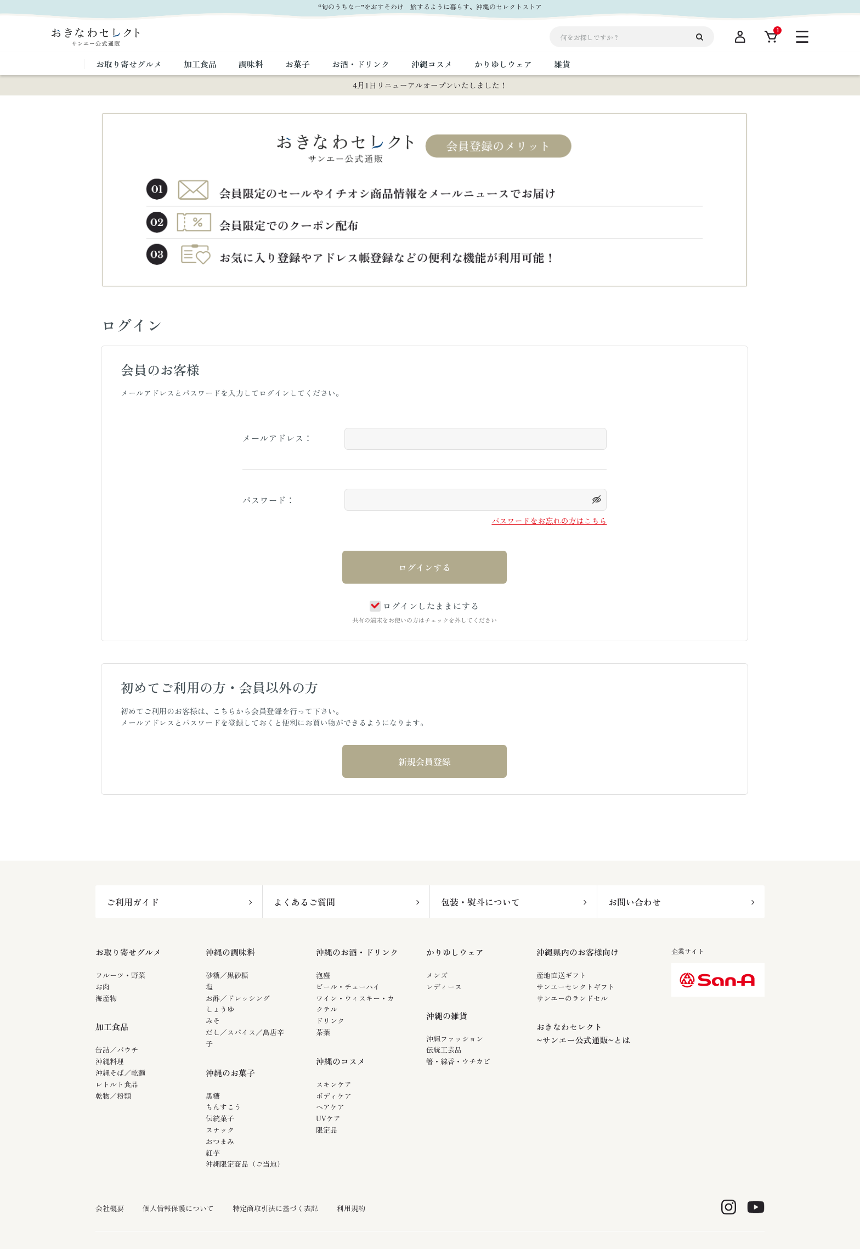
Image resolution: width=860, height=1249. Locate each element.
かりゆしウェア (455, 952)
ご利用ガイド (132, 901)
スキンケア (334, 1084)
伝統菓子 (220, 1118)
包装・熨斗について (480, 901)
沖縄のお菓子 (230, 1072)
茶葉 (323, 1032)
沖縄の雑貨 (446, 1015)
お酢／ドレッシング (238, 998)
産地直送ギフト (561, 975)
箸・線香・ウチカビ (458, 1061)
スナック (220, 1129)
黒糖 (213, 1095)
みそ (213, 1020)
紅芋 (213, 1153)
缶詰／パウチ (116, 1049)
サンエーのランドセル (572, 998)
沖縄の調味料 (230, 952)
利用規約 (351, 1208)
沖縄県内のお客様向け (577, 952)
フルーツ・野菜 (120, 975)
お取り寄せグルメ (128, 952)
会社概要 (109, 1208)
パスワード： (268, 499)
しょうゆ (220, 1009)
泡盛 (323, 975)
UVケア (328, 1118)
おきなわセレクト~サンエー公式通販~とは (583, 1033)
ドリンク (330, 1020)
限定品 (326, 1129)
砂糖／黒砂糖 (227, 975)
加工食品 (111, 1026)
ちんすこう (223, 1106)
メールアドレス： (277, 437)
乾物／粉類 (113, 1095)
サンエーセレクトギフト (575, 986)
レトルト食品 (116, 1084)
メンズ (437, 975)
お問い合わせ (634, 901)
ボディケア (334, 1095)
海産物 (106, 998)
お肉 (102, 986)
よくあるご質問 (304, 901)
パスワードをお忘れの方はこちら (549, 520)
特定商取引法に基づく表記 (275, 1208)
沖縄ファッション (454, 1038)
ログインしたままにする (424, 605)
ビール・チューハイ (348, 986)
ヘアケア (330, 1106)
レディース (444, 986)
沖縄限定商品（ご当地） (245, 1163)
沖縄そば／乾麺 (120, 1072)
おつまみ (220, 1141)
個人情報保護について (178, 1208)
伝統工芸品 (444, 1049)
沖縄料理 (109, 1061)
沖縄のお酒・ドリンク (357, 952)
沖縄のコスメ (340, 1061)
